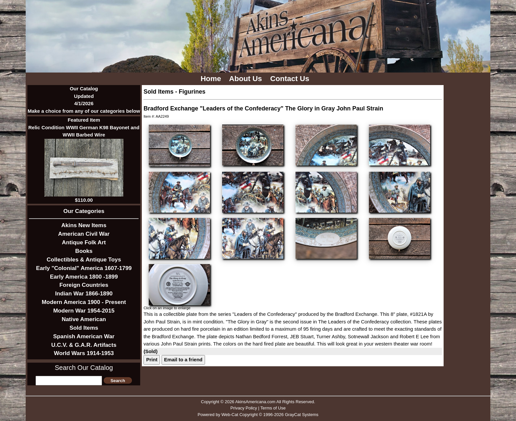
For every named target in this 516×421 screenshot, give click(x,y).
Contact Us (290, 79)
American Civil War (84, 233)
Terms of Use (273, 408)
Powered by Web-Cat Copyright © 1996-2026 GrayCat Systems (257, 414)
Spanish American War (84, 336)
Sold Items (83, 327)
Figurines (192, 91)
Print (151, 359)
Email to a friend (183, 359)
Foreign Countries (84, 285)
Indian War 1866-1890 (84, 293)
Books (83, 251)
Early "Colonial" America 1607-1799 (84, 268)
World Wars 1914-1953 (84, 353)
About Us (246, 79)
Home (211, 79)
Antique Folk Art (84, 242)
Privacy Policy (243, 408)
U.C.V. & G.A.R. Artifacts (83, 345)
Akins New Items (83, 225)
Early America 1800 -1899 (84, 276)
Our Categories (84, 211)
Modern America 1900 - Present (84, 302)
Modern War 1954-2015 (84, 310)
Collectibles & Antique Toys (84, 259)
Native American (84, 319)
